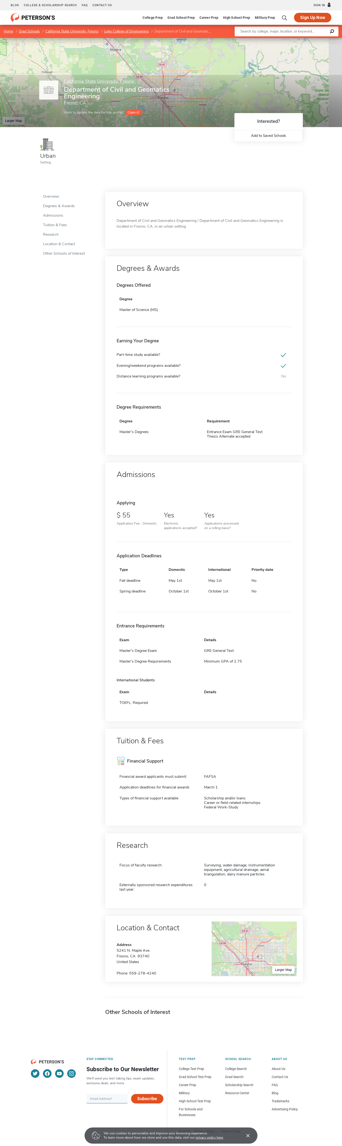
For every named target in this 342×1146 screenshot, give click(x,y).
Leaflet (287, 40)
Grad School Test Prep (195, 1077)
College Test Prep (191, 1069)
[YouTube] (59, 1073)
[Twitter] (35, 1073)
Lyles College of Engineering (126, 31)
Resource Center (237, 1093)
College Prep (152, 17)
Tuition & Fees (55, 225)
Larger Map (13, 121)
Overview (51, 196)
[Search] (284, 18)
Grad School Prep (181, 17)
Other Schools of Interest (64, 253)
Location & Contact (59, 244)
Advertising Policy (285, 1109)
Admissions (53, 215)
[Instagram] (71, 1073)
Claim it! (133, 112)
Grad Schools (29, 31)
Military (184, 1093)
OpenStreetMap (310, 40)
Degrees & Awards (59, 206)
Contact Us (280, 1077)
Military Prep (265, 17)
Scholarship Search (239, 1085)
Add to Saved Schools (268, 135)
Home (8, 31)
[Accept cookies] (244, 1135)
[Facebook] (47, 1073)
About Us (278, 1069)
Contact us (102, 5)
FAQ (85, 5)
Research (51, 234)
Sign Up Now (312, 17)
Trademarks (280, 1101)
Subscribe (147, 1098)
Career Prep (209, 17)
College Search (236, 1069)
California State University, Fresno (71, 31)
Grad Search (234, 1077)
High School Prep (236, 17)
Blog (15, 5)
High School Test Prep (195, 1101)
